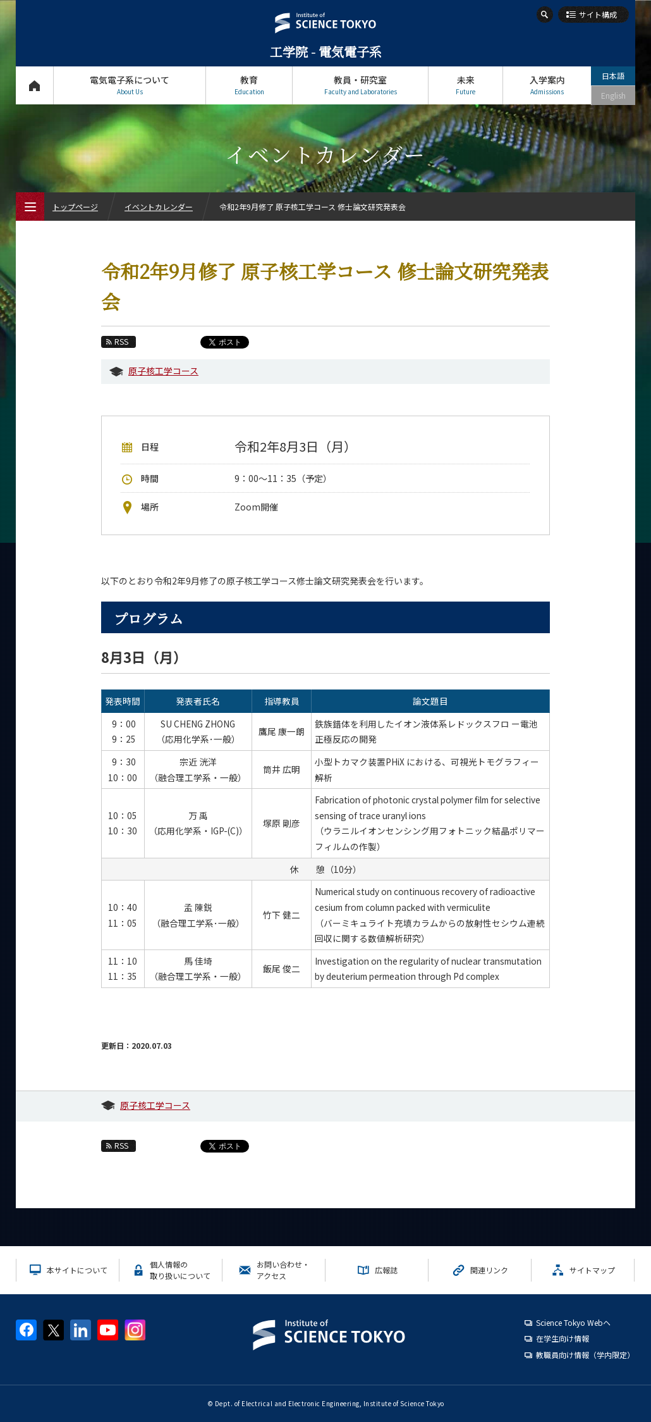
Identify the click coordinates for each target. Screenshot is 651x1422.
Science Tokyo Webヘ (573, 1322)
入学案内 (547, 85)
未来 (465, 85)
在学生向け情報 (562, 1338)
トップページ (34, 85)
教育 (249, 85)
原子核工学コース (163, 370)
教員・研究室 (360, 85)
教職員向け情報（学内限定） (585, 1354)
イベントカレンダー (159, 206)
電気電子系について (129, 85)
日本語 (613, 75)
